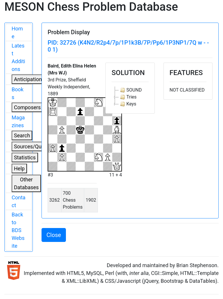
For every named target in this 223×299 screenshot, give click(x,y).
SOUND (130, 90)
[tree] (130, 97)
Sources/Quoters (33, 146)
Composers (27, 107)
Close (53, 234)
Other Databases (26, 183)
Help (19, 168)
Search (22, 135)
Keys (127, 104)
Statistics (25, 157)
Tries (127, 97)
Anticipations (29, 79)
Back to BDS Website (18, 230)
